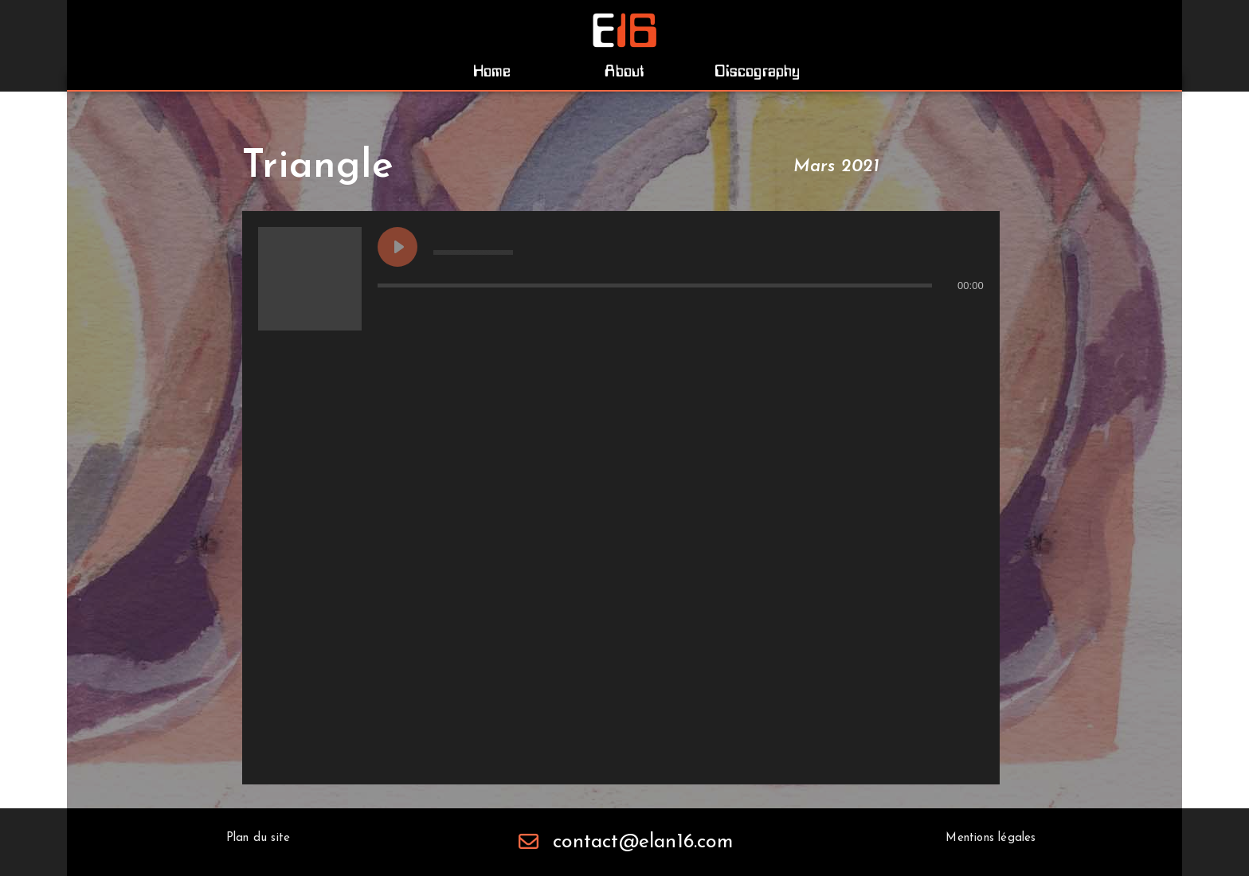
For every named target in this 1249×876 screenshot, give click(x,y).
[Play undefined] (397, 247)
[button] (492, 71)
